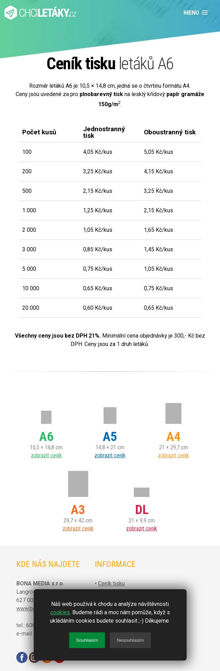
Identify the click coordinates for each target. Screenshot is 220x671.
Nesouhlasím (130, 640)
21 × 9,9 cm (141, 500)
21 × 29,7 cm (173, 427)
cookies (60, 612)
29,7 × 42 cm (78, 500)
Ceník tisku (111, 583)
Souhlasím (87, 640)
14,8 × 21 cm (110, 427)
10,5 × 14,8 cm (46, 427)
